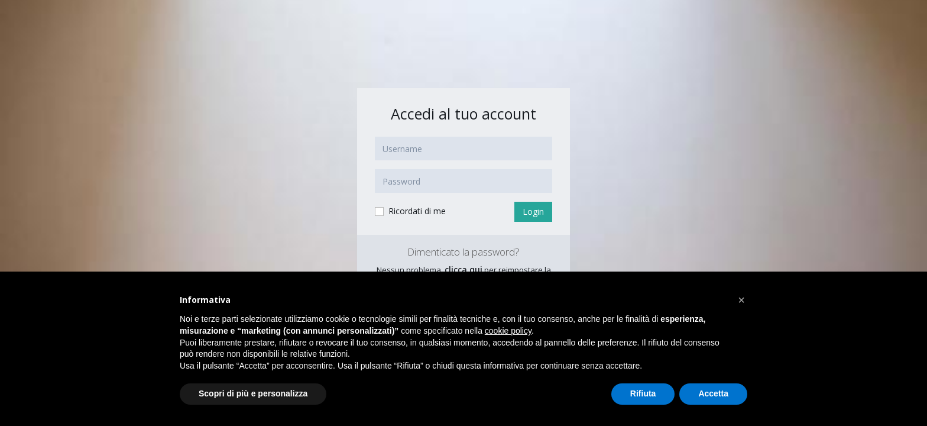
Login (533, 211)
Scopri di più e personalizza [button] (253, 393)
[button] (741, 300)
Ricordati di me (410, 211)
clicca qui (463, 269)
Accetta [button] (713, 393)
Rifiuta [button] (643, 393)
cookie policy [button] (508, 330)
